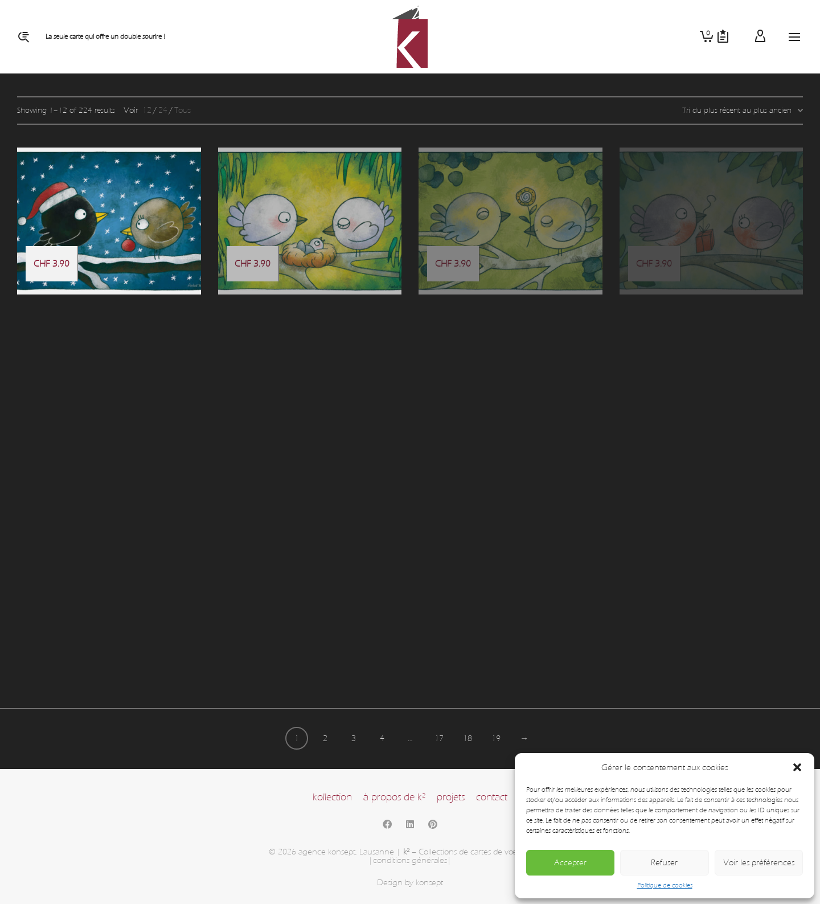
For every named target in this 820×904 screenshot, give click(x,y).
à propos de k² (394, 797)
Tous (182, 110)
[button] (797, 767)
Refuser (664, 863)
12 (146, 110)
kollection (332, 797)
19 (496, 738)
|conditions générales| (410, 860)
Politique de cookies (664, 885)
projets (451, 797)
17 (439, 738)
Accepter (570, 863)
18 (467, 738)
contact (491, 797)
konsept (429, 882)
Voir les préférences (758, 863)
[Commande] (742, 110)
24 (162, 110)
